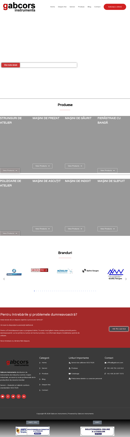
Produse (81, 7)
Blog (89, 7)
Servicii (72, 7)
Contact (97, 7)
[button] (4, 278)
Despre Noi (62, 7)
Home (52, 7)
